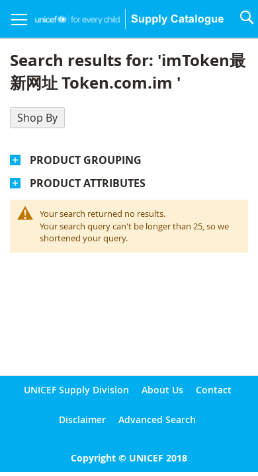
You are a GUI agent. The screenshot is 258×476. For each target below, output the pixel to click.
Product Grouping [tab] (86, 160)
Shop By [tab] (37, 117)
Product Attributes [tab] (88, 183)
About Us (162, 389)
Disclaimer (82, 419)
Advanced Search (157, 419)
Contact (214, 389)
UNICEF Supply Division (76, 389)
